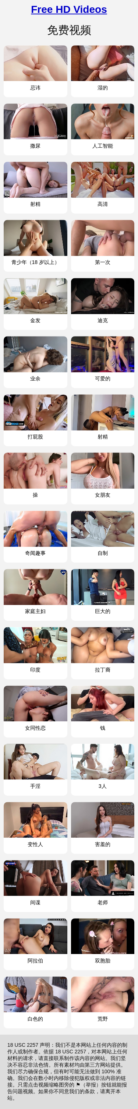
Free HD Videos (69, 9)
